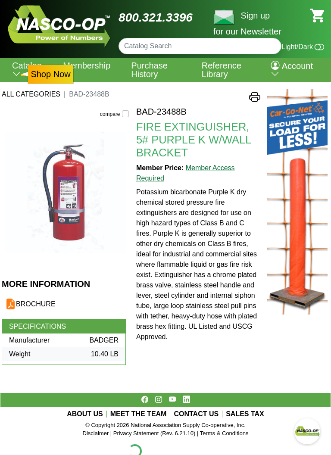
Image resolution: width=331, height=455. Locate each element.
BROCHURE (36, 304)
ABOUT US (85, 414)
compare (110, 114)
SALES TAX (245, 414)
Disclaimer (96, 433)
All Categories (31, 94)
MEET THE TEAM (138, 414)
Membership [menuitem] (86, 65)
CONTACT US (196, 414)
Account (292, 69)
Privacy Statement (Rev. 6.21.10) (154, 433)
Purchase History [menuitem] (149, 69)
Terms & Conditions (224, 433)
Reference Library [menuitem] (221, 69)
